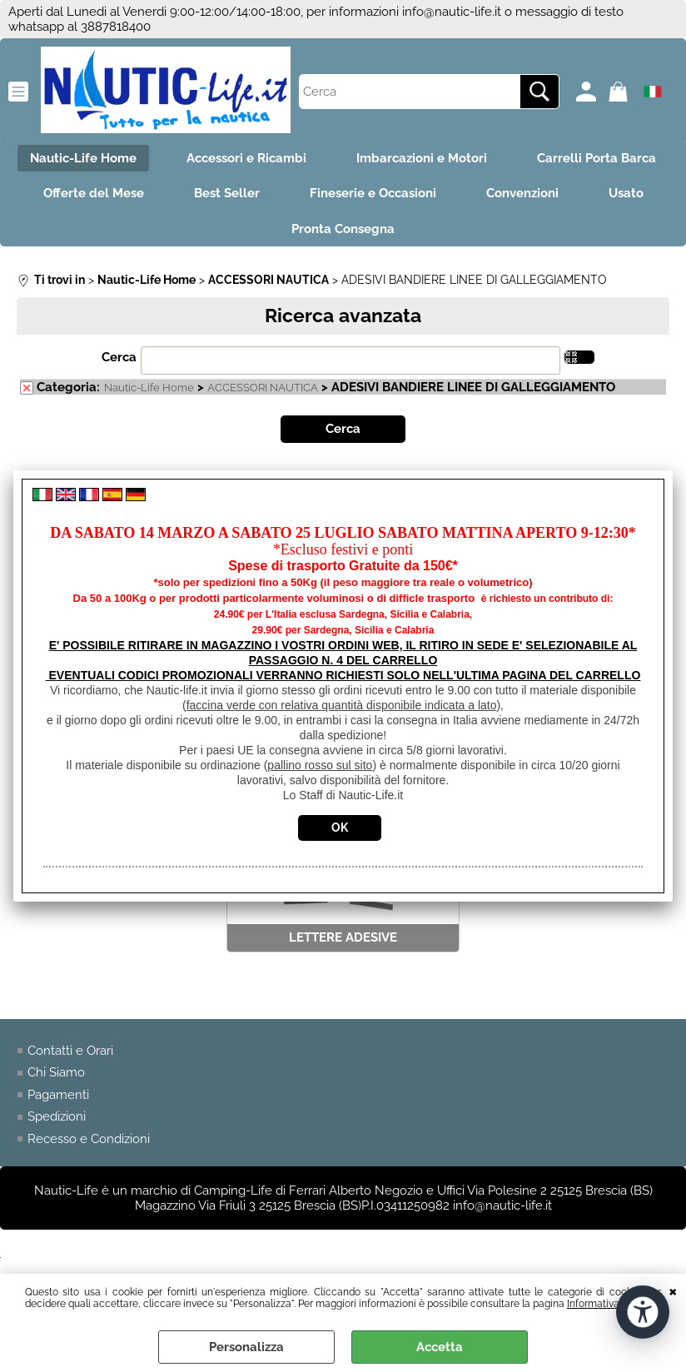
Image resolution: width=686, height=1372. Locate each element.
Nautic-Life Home (83, 158)
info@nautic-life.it (451, 11)
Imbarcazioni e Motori (421, 158)
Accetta (439, 1347)
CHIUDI (673, 1290)
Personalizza (246, 1347)
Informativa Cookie (610, 1304)
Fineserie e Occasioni (373, 193)
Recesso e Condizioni (88, 1138)
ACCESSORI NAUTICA (262, 387)
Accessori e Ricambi (246, 158)
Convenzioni (522, 193)
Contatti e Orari (70, 1050)
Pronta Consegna (343, 228)
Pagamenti (58, 1094)
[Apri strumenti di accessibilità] (642, 1312)
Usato (626, 193)
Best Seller (227, 193)
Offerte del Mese (93, 193)
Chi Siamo (56, 1072)
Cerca (119, 357)
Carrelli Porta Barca (596, 158)
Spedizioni (56, 1116)
